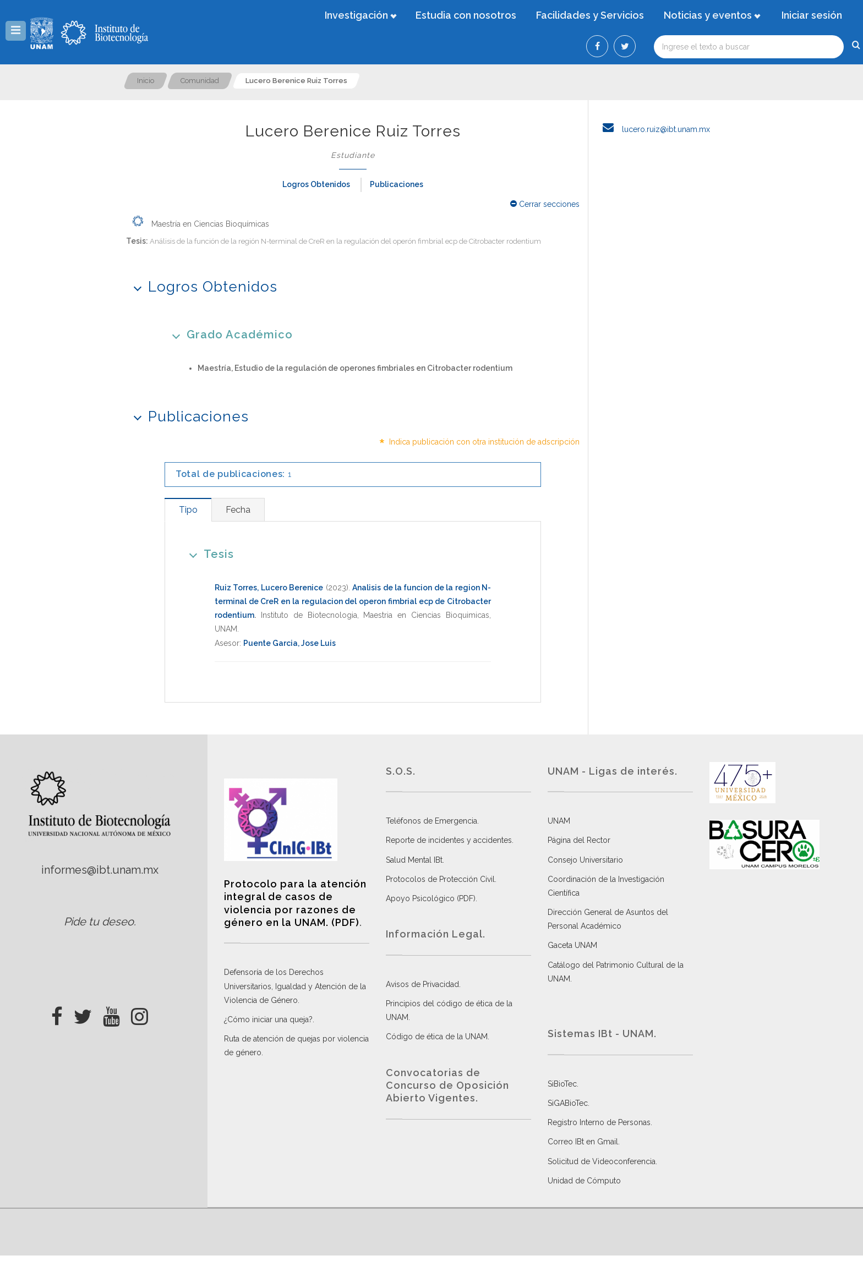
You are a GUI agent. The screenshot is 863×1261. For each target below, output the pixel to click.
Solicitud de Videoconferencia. (602, 1161)
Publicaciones (396, 184)
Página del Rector (579, 840)
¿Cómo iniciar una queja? (268, 1019)
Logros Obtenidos (316, 184)
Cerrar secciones (545, 204)
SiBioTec (562, 1083)
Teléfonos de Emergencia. (432, 820)
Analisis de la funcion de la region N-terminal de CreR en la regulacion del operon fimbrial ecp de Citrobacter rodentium (353, 601)
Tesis (208, 554)
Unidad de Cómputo (584, 1180)
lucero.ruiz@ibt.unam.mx (653, 129)
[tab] (188, 510)
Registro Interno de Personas (599, 1122)
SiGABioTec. (568, 1103)
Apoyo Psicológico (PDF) (431, 898)
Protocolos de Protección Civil (440, 879)
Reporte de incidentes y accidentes (449, 840)
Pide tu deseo (99, 921)
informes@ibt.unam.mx (100, 869)
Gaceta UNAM (572, 945)
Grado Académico (229, 334)
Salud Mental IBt (414, 860)
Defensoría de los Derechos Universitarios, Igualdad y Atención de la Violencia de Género (295, 986)
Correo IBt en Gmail (583, 1141)
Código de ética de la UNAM (437, 1036)
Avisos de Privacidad (422, 984)
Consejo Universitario (585, 860)
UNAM (559, 820)
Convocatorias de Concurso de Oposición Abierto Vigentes (447, 1085)
